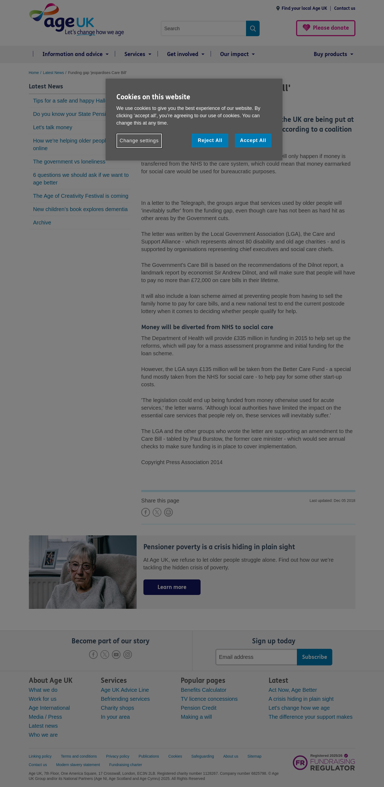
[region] (194, 120)
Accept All (253, 140)
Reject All (210, 140)
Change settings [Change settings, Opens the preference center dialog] (139, 140)
